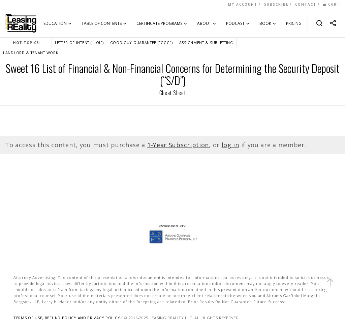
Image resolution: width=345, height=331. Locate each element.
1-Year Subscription (178, 145)
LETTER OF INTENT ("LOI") (79, 42)
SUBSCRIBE (276, 4)
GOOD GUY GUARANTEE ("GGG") (141, 42)
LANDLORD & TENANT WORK (30, 52)
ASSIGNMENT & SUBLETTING (206, 42)
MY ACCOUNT (242, 4)
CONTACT (305, 4)
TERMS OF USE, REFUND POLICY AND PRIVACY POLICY (66, 317)
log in (230, 145)
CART (331, 4)
